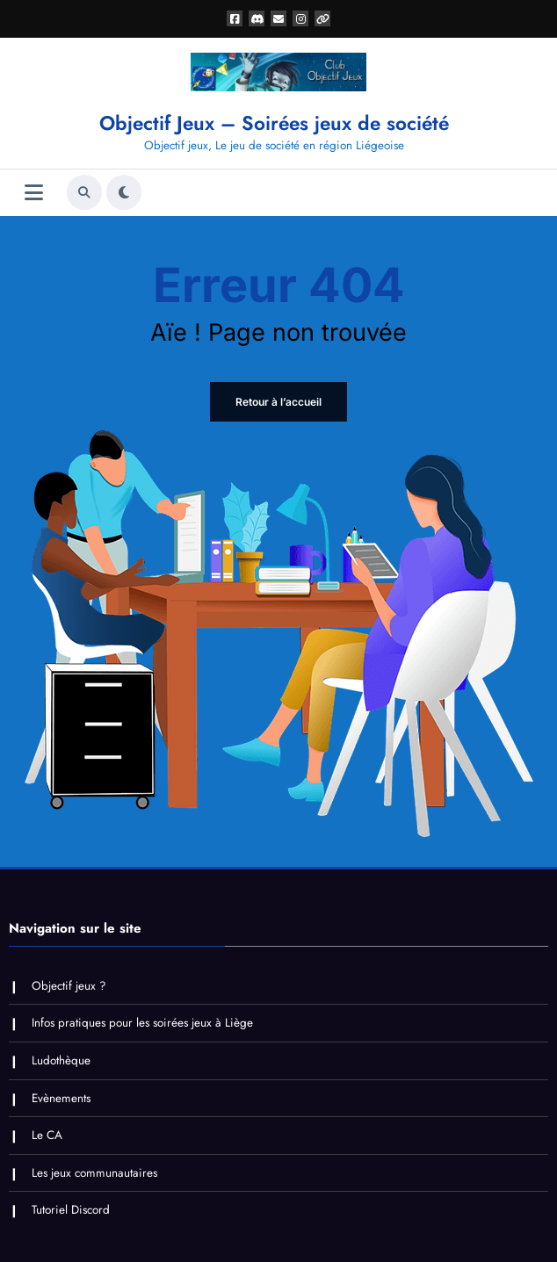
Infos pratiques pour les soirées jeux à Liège (142, 1022)
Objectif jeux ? (69, 985)
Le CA (47, 1135)
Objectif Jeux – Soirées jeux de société (274, 123)
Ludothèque (61, 1060)
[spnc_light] (123, 192)
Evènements (61, 1098)
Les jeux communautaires (94, 1173)
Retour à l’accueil (278, 401)
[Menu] (34, 193)
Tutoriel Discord (71, 1209)
